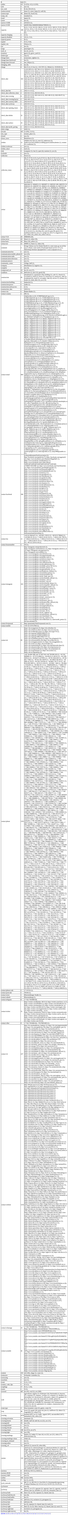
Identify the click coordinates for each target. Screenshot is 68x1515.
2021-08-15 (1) (39, 115)
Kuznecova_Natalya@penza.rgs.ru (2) (36, 315)
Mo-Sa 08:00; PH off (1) (55, 180)
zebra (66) (42, 1445)
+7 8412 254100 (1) (47, 933)
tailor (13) (28, 1404)
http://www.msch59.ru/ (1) (49, 1147)
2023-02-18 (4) (39, 85)
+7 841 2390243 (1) (52, 890)
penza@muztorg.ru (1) (32, 415)
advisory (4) (28, 1502)
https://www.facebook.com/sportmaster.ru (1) (39, 526)
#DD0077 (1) (29, 217)
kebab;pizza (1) (57, 1458)
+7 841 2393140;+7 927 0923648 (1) (44, 891)
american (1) (28, 1448)
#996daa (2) (39, 210)
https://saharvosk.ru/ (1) (41, 1242)
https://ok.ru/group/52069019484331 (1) (37, 633)
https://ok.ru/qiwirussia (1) (52, 647)
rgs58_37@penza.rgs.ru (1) (33, 431)
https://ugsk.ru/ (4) (47, 1252)
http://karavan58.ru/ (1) (45, 1110)
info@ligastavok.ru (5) (57, 379)
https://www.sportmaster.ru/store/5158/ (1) (38, 1309)
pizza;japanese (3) (45, 1461)
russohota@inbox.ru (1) (49, 432)
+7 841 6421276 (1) (39, 927)
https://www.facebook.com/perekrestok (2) (38, 516)
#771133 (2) (47, 202)
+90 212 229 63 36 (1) (34, 542)
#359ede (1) (39, 195)
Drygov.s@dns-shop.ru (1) (49, 310)
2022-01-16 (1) (61, 76)
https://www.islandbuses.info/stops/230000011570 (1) (41, 1281)
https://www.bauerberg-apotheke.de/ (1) (39, 1266)
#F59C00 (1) (37, 221)
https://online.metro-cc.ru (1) (33, 1212)
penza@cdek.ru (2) (50, 412)
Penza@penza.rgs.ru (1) (50, 317)
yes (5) (27, 136)
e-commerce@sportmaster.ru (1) (40, 355)
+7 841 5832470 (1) (42, 924)
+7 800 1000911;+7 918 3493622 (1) (44, 746)
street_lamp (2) (35, 11)
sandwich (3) (48, 1467)
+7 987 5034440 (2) (33, 972)
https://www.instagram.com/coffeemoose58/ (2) (39, 562)
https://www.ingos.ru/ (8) (32, 1280)
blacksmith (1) (54, 1394)
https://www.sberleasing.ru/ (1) (52, 1307)
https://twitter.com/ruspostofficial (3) (36, 1017)
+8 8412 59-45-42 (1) (43, 981)
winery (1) (28, 1406)
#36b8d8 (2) (47, 195)
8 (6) (29, 42)
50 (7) (46, 31)
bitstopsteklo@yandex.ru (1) (45, 343)
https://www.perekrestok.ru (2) (51, 1299)
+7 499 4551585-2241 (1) (38, 729)
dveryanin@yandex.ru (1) (45, 355)
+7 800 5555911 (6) (40, 831)
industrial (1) (29, 282)
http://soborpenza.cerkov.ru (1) (34, 1131)
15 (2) (59, 27)
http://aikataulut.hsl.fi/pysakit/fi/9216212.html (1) (40, 1098)
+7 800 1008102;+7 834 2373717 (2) (44, 784)
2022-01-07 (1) (50, 76)
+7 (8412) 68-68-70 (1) (49, 703)
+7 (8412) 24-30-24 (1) (49, 672)
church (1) (61, 275)
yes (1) (31, 51)
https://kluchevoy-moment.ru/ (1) (37, 1193)
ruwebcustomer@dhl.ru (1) (33, 434)
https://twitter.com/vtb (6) (35, 1021)
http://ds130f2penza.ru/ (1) (40, 1105)
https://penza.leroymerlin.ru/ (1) (49, 1223)
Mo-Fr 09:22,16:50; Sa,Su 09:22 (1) (46, 172)
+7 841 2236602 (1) (57, 877)
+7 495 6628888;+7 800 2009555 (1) (47, 719)
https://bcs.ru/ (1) (44, 1169)
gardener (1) (62, 1397)
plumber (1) (57, 1400)
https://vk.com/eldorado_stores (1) (35, 1043)
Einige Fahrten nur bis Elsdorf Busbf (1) (37, 246)
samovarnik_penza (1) (59, 619)
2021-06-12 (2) (49, 114)
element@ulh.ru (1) (47, 360)
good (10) (42, 272)
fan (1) (35, 151)
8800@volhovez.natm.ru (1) (49, 306)
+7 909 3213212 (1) (39, 950)
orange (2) (45, 233)
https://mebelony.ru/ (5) (32, 1204)
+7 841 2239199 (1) (42, 879)
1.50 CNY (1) (42, 67)
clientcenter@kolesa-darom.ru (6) (35, 346)
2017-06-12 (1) (39, 69)
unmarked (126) (29, 1416)
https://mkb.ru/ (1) (45, 1205)
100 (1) (40, 27)
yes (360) (38, 1391)
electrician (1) (38, 1397)
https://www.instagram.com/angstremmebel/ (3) (39, 555)
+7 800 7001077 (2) (40, 838)
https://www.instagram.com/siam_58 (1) (37, 611)
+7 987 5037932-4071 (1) (48, 972)
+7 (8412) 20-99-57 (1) (45, 670)
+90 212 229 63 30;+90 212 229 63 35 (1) (46, 982)
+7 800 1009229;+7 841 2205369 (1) (54, 786)
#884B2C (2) (63, 203)
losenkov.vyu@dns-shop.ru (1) (34, 394)
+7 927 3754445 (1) (59, 957)
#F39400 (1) (28, 221)
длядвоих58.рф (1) (40, 1325)
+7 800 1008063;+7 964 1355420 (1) (54, 776)
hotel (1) (35, 276)
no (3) (26, 20)
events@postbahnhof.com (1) (46, 361)
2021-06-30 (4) (59, 121)
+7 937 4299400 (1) (42, 960)
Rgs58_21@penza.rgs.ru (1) (33, 327)
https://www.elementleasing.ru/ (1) (53, 1276)
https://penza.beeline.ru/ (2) (53, 1217)
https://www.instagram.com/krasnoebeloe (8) (38, 574)
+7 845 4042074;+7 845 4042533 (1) (38, 940)
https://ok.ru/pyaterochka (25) (34, 647)
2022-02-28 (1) (39, 106)
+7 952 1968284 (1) (52, 962)
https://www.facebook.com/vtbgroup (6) (37, 530)
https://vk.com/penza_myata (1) (34, 1067)
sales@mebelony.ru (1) (54, 436)
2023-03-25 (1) (49, 124)
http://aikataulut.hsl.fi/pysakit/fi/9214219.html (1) (40, 1090)
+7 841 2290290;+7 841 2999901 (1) (54, 886)
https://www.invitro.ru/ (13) (49, 1280)
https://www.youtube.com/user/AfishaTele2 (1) (39, 1353)
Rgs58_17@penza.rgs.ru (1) (33, 324)
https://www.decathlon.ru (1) (33, 1271)
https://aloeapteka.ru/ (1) (46, 1164)
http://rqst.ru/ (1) (61, 1123)
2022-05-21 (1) (59, 106)
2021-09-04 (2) (49, 115)
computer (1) (29, 151)
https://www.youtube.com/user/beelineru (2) (38, 1362)
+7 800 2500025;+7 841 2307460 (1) (40, 805)
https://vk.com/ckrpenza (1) (33, 1034)
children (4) (28, 141)
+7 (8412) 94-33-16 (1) (49, 540)
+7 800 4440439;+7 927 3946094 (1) (54, 826)
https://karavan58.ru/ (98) (35, 1190)
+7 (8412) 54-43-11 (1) (55, 687)
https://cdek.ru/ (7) (30, 1178)
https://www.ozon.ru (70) (35, 1297)
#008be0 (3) (31, 189)
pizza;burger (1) (58, 1460)
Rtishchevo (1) (29, 138)
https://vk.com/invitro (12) (49, 1046)
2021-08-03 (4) (59, 123)
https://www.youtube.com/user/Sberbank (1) (38, 1360)
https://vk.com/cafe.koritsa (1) (34, 1032)
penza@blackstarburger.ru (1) (34, 412)
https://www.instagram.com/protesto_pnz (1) (38, 600)
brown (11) (31, 231)
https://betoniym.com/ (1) (32, 1173)
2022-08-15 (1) (39, 80)
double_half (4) (29, 1421)
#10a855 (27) (47, 191)
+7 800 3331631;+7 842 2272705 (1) (45, 817)
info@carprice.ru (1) (44, 374)
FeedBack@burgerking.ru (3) (34, 313)
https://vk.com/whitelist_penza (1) (51, 1082)
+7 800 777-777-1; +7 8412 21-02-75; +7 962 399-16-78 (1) (46, 863)
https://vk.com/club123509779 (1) (53, 1034)
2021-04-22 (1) (39, 95)
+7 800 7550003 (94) (44, 857)
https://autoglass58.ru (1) (35, 1166)
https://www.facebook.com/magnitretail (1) (38, 504)
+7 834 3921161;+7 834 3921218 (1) (51, 865)
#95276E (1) (39, 208)
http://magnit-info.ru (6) (47, 1112)
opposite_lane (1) (48, 1488)
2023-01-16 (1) (60, 81)
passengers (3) (29, 48)
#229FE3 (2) (47, 193)
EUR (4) (27, 1471)
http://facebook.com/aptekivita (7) (35, 457)
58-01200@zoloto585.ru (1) (49, 305)
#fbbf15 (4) (44, 227)
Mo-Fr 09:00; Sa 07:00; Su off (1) (35, 166)
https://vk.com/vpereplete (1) (53, 1081)
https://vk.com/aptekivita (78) (36, 1027)
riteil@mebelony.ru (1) (49, 431)
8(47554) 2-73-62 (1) (33, 986)
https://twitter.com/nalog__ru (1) (37, 1010)
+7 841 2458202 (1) (44, 895)
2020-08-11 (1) (39, 73)
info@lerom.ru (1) (43, 379)
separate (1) (39, 1493)
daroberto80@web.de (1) (32, 353)
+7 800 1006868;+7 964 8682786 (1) (44, 751)
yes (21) (52, 1434)
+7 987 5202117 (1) (33, 976)
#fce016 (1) (52, 227)
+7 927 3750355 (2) (46, 957)
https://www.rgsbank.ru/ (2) (48, 1304)
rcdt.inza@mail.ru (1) (46, 424)
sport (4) (41, 151)
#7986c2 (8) (55, 202)
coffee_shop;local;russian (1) (52, 1451)
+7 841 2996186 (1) (44, 907)
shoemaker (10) (49, 1402)
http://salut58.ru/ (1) (47, 1124)
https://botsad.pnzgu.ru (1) (33, 1176)
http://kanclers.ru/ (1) (31, 1110)
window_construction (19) (55, 1404)
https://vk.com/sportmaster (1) (34, 1077)
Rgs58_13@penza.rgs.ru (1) (51, 320)
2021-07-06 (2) (56, 74)
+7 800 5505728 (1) (57, 827)
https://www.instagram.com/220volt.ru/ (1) (38, 554)
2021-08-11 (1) (29, 99)
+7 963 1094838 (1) (33, 965)
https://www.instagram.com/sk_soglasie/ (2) (38, 612)
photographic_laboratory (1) (44, 1400)
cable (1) (27, 284)
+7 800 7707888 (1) (58, 857)
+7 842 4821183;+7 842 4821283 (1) (44, 938)
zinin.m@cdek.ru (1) (44, 451)
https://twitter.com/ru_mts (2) (57, 1014)
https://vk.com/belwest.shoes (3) (35, 1030)
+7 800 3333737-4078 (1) (41, 822)
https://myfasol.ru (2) (45, 1209)
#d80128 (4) (47, 224)
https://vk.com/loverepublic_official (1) (37, 1056)
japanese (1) (63, 1456)
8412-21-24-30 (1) (33, 988)
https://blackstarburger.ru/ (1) (36, 1174)
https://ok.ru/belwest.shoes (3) (34, 630)
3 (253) (27, 4)
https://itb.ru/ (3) (58, 1186)
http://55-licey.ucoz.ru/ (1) (48, 1085)
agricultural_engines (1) (32, 1394)
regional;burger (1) (34, 1463)
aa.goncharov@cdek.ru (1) (56, 339)
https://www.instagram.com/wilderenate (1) (38, 619)
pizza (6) (49, 1460)
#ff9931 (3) (35, 229)
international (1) (47, 1456)
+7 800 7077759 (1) (31, 857)
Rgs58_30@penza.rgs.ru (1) (51, 334)
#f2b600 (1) (45, 226)
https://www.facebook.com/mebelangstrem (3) (39, 507)
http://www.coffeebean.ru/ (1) (52, 1136)
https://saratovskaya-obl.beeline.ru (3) (36, 1245)
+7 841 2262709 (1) (52, 884)
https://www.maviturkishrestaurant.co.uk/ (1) (38, 1293)
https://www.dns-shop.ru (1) (52, 1271)
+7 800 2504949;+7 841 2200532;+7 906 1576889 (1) (49, 808)
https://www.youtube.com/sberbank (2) (39, 1352)
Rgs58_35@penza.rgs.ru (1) (33, 337)
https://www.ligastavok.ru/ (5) (34, 1287)
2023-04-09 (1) (29, 88)
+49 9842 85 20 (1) (31, 537)
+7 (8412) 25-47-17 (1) (38, 673)
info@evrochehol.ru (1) (45, 375)
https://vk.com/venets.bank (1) (34, 1081)
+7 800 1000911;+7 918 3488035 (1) (36, 745)
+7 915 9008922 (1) (39, 952)
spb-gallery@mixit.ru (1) (46, 441)
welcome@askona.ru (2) (45, 448)
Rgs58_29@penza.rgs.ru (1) (33, 334)
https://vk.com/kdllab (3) (32, 1049)
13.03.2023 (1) (29, 69)
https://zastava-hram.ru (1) (35, 1318)
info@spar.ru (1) (32, 386)
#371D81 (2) (56, 195)
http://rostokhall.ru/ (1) (32, 1123)
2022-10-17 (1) (59, 80)
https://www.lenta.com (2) (53, 1285)
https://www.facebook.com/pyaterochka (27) (38, 517)
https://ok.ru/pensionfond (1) (33, 645)
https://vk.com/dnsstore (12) (51, 1039)
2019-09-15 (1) (59, 71)
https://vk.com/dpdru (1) (32, 1041)
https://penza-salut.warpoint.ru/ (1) (35, 1216)
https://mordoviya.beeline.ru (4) (55, 1207)
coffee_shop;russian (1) (32, 1453)
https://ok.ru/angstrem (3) (32, 628)
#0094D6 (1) (39, 189)
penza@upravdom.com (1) (35, 417)
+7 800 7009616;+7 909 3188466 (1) (44, 848)
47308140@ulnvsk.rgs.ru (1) (52, 303)
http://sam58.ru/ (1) (60, 1124)
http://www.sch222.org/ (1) (49, 1154)
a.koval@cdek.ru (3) (49, 337)
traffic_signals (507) (44, 1414)
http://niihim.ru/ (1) (46, 1116)
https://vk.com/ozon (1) (32, 1065)
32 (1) (29, 31)
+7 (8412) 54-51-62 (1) (45, 689)
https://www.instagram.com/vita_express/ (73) (39, 618)
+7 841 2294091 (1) (31, 888)
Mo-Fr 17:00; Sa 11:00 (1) (50, 179)
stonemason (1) (59, 1402)
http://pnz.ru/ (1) (30, 1119)
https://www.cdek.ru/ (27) (35, 1268)
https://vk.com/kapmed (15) (55, 1048)
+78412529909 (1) (55, 979)
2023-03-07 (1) (29, 101)
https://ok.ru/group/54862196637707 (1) (37, 637)
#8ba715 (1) (31, 207)
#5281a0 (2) (47, 198)
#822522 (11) (45, 203)
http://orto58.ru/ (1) (59, 1116)
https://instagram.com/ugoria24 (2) (38, 550)
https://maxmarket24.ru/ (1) (33, 1202)
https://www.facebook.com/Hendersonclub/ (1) (41, 467)
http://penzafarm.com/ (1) (52, 1117)
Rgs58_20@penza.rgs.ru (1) (51, 325)
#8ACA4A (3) (55, 205)
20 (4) (40, 29)
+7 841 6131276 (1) (39, 926)
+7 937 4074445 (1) (44, 959)
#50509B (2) (39, 198)
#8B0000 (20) (29, 237)
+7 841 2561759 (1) (49, 898)
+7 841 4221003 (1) (42, 912)
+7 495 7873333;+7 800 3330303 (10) (39, 724)
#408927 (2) (39, 196)
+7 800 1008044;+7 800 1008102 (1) (51, 753)
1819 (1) (27, 289)
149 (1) (54, 27)
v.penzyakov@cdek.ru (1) (35, 446)
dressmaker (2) (29, 1397)
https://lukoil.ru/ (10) (31, 1200)
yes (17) (31, 270)
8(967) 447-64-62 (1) (47, 986)
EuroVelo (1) (44, 1482)
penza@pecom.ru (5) (45, 415)
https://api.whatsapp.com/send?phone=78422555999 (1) (42, 1329)
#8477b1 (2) (54, 203)
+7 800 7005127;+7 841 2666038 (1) (47, 843)
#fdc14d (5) (60, 227)
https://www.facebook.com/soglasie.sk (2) (38, 523)
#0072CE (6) (62, 186)
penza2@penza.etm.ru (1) (35, 410)
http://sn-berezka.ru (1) (50, 1129)
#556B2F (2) (56, 198)
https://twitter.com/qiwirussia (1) (37, 1014)
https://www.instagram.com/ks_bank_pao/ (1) (39, 576)
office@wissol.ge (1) (51, 403)
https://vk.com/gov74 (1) (32, 1046)
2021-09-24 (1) (29, 117)
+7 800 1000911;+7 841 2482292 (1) (44, 736)
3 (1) (30, 37)
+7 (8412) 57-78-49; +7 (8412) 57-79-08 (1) (44, 693)
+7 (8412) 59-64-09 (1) (32, 696)
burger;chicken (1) (37, 1449)
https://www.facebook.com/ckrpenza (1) (37, 483)
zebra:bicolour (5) (30, 1436)
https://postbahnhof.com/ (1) (53, 1235)
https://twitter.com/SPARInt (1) (34, 1003)
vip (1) (27, 55)
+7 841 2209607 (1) (52, 872)
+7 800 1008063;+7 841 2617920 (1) (54, 760)
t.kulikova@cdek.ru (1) (47, 444)
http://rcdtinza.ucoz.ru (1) (49, 1121)
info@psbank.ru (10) (31, 384)
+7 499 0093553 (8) (49, 727)
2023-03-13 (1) (29, 104)
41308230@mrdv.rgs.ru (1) (33, 301)
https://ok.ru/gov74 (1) (52, 631)
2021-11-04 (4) (39, 124)
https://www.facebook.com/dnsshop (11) (37, 486)
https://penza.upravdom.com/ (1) (35, 1228)
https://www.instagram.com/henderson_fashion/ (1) (40, 571)
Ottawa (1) (28, 44)
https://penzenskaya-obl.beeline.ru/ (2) (36, 1231)
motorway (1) (50, 276)
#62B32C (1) (57, 200)
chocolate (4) (39, 231)
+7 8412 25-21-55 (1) (33, 933)
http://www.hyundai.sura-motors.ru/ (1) (54, 1142)
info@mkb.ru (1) (32, 382)
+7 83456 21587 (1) (44, 871)
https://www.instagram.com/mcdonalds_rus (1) (39, 590)
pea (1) (46, 1410)
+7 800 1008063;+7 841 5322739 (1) (36, 767)
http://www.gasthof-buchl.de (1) (34, 1140)
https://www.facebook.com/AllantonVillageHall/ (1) (43, 459)
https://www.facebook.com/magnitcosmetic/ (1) (39, 502)
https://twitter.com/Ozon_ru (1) (57, 1002)
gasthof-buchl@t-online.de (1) (48, 363)
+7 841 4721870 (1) (39, 915)
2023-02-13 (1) (29, 93)
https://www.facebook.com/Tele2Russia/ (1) (38, 476)
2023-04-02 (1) (59, 86)
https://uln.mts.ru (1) (60, 1252)
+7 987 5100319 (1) (49, 974)
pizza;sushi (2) (56, 1461)
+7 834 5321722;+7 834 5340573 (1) (54, 869)
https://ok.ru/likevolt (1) (51, 640)
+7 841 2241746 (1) (39, 881)
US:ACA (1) (43, 1484)
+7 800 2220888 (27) (50, 801)
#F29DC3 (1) (57, 219)
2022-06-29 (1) (39, 108)
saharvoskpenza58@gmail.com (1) (35, 436)
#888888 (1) (28, 205)
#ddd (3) (54, 224)
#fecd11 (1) (28, 229)
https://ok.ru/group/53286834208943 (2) (37, 635)
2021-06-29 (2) (49, 121)
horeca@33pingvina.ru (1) (33, 367)
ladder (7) (35, 1434)
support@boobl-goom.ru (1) (53, 443)
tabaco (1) (62, 1410)
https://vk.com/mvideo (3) (33, 1063)
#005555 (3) (63, 184)
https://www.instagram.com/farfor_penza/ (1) (39, 567)
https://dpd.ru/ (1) (49, 1180)
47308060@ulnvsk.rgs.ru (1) (51, 301)
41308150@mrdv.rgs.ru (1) (33, 299)
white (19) (34, 239)
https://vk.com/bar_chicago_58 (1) (35, 1257)
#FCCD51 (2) (54, 221)
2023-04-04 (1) (59, 119)
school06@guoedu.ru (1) (47, 437)
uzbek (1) (37, 1468)
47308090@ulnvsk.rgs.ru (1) (33, 303)
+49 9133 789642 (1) (58, 535)
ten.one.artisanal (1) (31, 621)
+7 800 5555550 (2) (55, 829)
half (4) (37, 1421)
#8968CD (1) (37, 205)
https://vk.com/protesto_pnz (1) (37, 1068)
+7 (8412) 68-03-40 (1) (49, 698)
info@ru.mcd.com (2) (45, 384)
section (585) (29, 1478)
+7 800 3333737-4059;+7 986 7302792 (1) (43, 818)
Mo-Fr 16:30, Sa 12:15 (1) (39, 177)
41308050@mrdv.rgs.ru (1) (45, 296)
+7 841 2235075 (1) (46, 876)
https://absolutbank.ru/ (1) (48, 1162)
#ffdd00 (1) (43, 229)
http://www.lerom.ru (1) (32, 1145)
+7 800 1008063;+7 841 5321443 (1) (54, 765)
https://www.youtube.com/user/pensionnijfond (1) (40, 1367)
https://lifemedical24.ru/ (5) (35, 1197)
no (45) (27, 1391)
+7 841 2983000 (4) (33, 905)
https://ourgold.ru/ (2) (39, 1214)
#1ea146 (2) (30, 193)
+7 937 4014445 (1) (31, 959)
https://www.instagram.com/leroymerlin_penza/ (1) (40, 583)
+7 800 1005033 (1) (49, 748)
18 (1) (32, 29)
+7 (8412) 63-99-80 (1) (47, 696)
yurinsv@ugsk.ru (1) (31, 451)
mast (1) (27, 11)
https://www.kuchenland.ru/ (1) (34, 1285)
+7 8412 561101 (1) (33, 934)
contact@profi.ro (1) (31, 348)
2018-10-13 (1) (29, 71)
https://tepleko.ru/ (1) (54, 1250)
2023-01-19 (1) (29, 83)
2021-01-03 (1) (56, 73)
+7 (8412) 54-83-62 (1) (32, 539)
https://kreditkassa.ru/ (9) (32, 1195)
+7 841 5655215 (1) (59, 921)
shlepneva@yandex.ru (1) (49, 439)
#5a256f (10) (40, 200)
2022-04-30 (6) (49, 117)
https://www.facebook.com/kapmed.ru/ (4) (38, 493)
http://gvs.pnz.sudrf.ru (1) (32, 1109)
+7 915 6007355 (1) (52, 950)
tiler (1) (33, 1404)
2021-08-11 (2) (29, 124)
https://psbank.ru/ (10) (31, 1236)
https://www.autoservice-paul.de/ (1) (36, 1264)
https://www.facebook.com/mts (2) (35, 509)
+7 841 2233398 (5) (33, 876)
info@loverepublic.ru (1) (32, 380)
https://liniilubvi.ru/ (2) (52, 1197)
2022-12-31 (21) (30, 81)
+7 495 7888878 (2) (58, 724)
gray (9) (52, 231)
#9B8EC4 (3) (31, 212)
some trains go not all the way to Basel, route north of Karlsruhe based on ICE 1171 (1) (45, 247)
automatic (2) (29, 1418)
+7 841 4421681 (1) (39, 914)
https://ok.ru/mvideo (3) (45, 643)
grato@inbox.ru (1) (31, 365)
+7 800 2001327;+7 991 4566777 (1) (44, 793)
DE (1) (27, 294)
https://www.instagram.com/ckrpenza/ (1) (37, 561)
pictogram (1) (46, 1499)
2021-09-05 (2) (59, 115)
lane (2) (27, 1506)
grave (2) (27, 53)
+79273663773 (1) (30, 981)
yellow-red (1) (45, 234)
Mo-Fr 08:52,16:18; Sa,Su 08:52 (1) (54, 163)
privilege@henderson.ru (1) (33, 422)
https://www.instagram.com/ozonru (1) (37, 595)
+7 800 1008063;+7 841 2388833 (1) (45, 754)
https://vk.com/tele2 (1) (32, 1079)
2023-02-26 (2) (59, 85)
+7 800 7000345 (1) (52, 836)
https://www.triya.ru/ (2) (56, 1312)
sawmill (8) (30, 1402)
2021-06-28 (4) (39, 121)
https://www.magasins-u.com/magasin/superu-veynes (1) (42, 1290)
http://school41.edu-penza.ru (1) (34, 1128)
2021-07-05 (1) (46, 74)
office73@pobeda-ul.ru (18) (35, 403)
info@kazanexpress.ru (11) (43, 377)
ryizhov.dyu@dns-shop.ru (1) (51, 434)
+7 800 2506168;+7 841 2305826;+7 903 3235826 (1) (44, 811)
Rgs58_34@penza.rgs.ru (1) (51, 336)
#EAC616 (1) (55, 217)
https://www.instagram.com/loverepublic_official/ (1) (41, 585)
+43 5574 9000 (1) (38, 656)
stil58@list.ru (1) (60, 441)
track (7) (59, 1506)
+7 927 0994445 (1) (52, 953)
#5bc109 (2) (48, 200)
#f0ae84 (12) (37, 226)
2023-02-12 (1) (60, 83)
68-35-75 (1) (37, 984)
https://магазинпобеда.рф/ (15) (34, 1319)
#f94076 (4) (36, 227)
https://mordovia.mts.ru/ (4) (35, 1207)
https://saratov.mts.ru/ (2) (48, 1243)
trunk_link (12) (35, 280)
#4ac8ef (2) (30, 198)
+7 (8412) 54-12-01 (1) (51, 685)
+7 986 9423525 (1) (55, 969)
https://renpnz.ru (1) (57, 1238)
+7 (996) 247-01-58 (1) (38, 712)
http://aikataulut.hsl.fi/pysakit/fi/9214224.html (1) (40, 1093)
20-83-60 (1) (61, 983)
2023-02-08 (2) (39, 119)
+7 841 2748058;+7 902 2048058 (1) (44, 902)
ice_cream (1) (37, 1456)
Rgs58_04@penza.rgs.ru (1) (33, 318)
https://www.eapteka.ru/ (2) (33, 1274)
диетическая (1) (56, 1468)
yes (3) (27, 6)
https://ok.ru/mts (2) (31, 643)
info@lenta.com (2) (31, 379)
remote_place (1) (30, 134)
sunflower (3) (53, 1410)
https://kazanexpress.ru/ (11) (52, 1190)
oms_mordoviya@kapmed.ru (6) (35, 405)
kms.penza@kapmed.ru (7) (41, 391)
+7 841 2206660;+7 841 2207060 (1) (45, 871)
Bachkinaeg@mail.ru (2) (48, 308)
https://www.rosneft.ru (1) (51, 1306)
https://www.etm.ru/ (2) (32, 1278)
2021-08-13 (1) (33, 76)
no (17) (32, 1488)
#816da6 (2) (36, 203)
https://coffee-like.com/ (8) (35, 1180)
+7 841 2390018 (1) (39, 890)
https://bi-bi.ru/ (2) (47, 1173)
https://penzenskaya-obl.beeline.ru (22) (52, 1230)
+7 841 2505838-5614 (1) (48, 896)
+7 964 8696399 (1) (31, 967)
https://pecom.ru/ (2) (53, 1214)
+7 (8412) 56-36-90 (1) (38, 692)
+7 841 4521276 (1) (52, 914)
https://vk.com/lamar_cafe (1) (34, 1053)
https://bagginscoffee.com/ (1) (49, 1167)
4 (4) (33, 31)
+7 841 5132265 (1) (39, 917)
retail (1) (36, 278)
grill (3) (43, 1455)
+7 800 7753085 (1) (39, 862)
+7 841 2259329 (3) (39, 884)
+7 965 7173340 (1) (44, 967)
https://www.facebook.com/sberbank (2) (37, 521)
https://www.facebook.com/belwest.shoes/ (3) (39, 481)
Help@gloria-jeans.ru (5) (51, 313)
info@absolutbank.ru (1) (34, 372)
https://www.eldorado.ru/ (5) (33, 1276)
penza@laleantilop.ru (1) (56, 413)
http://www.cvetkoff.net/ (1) (33, 1138)
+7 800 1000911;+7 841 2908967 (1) (36, 739)
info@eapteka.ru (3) (57, 374)
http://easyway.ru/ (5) (31, 1107)
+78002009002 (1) (30, 979)
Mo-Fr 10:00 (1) (30, 175)
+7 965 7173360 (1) (57, 967)
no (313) (27, 1430)
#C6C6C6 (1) (38, 215)
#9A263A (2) (56, 210)
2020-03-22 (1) (29, 73)
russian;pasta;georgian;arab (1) (34, 1467)
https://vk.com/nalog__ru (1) (50, 1063)
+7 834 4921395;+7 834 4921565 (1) (45, 866)
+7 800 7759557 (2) (52, 862)
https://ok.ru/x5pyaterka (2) (33, 652)
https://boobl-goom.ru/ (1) (54, 1174)
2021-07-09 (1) (49, 123)
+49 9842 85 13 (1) (40, 665)
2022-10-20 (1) (59, 108)
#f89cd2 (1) (28, 227)
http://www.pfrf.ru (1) (34, 1152)
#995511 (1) (31, 210)
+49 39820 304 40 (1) (56, 660)
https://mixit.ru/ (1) (33, 1205)
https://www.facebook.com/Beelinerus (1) (37, 460)
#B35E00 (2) (38, 214)
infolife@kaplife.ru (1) (56, 386)
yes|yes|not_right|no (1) (32, 58)
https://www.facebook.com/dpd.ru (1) (36, 488)
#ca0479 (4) (39, 224)
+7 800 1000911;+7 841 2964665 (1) (44, 741)
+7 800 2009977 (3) (31, 800)
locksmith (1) (44, 1399)
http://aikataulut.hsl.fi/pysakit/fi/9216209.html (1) (40, 1097)
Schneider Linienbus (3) (32, 1375)
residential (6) (29, 278)
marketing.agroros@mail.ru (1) (34, 398)
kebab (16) (48, 1458)
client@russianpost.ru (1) (32, 344)
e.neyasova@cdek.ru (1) (32, 358)
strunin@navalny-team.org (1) (34, 443)
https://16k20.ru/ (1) (31, 1161)
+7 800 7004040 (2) (49, 839)
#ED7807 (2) (31, 219)
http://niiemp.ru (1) (33, 1116)
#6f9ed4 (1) (30, 202)
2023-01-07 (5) (40, 81)
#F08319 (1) (49, 219)
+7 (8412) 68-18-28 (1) (38, 699)
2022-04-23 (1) (39, 78)
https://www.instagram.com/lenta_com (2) (38, 581)
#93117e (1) (48, 207)
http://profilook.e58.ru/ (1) (59, 1119)
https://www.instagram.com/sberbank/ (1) (37, 609)
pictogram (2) (37, 1509)
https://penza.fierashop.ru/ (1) (34, 1221)
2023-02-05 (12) (40, 83)
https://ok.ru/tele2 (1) (49, 650)
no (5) (32, 1506)
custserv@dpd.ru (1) (48, 349)
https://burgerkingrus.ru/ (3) (50, 1176)
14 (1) (50, 27)
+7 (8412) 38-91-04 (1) (34, 682)
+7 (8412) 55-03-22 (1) (47, 539)
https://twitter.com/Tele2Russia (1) (55, 1003)
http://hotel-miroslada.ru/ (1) (50, 1109)
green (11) (59, 231)
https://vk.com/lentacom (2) (52, 1053)
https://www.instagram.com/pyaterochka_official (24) (41, 602)
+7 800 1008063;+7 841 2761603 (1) (36, 762)
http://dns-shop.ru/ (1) (34, 1104)
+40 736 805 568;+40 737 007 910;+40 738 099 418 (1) (42, 654)
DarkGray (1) (52, 229)
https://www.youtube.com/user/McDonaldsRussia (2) (41, 1357)
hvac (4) (27, 1399)
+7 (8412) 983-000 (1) (60, 707)
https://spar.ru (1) (47, 1249)
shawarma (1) (57, 1467)
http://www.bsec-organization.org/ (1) (51, 1135)
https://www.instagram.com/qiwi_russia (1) (38, 604)
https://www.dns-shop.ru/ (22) (34, 1273)
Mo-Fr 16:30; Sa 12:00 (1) (33, 179)
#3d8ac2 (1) (30, 196)
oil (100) (27, 1373)
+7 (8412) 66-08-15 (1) (34, 698)
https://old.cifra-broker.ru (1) (37, 1211)
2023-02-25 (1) (39, 127)
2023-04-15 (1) (49, 88)
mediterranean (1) (32, 1460)
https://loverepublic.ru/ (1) (51, 1198)
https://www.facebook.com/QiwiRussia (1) (38, 474)
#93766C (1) (56, 207)
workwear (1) (31, 144)
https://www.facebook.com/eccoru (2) (36, 490)
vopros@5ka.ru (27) (31, 448)
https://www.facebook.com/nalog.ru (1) (37, 512)
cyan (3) (46, 231)
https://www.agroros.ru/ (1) (33, 1262)
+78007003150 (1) (42, 979)
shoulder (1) (38, 1490)
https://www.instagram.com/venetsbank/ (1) (38, 616)
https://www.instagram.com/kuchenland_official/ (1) (41, 578)
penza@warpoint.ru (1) (51, 417)
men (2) (40, 141)
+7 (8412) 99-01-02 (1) (32, 708)
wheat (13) (37, 1412)
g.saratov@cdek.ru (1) (31, 363)
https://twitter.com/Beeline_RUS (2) (36, 1002)
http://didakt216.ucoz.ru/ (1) (44, 1102)
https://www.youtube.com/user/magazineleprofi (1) (40, 1365)
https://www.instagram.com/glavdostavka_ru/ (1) (40, 569)
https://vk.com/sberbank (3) (52, 1072)
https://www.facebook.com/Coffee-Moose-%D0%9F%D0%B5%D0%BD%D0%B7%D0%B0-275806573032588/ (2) (41, 464)
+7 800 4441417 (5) (31, 827)
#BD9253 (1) (57, 214)
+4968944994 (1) (51, 665)
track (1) (50, 1504)
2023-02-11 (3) (50, 83)
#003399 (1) (28, 184)
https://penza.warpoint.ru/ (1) (55, 1228)
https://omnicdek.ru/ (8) (53, 1211)
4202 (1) (27, 129)
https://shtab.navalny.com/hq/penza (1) (54, 1247)
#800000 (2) (28, 203)
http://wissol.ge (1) (33, 1135)
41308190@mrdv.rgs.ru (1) (50, 299)
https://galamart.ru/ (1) (41, 1185)
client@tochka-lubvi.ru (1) (49, 344)
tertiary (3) (63, 278)
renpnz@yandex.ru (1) (51, 425)
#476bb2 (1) (56, 196)
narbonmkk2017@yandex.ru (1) (34, 401)
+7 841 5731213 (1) (31, 922)
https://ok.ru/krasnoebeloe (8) (34, 640)
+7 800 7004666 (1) (46, 841)
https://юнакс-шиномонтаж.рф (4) (48, 1323)
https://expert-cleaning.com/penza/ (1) (55, 1181)
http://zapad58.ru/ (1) (43, 1159)
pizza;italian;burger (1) (32, 1461)
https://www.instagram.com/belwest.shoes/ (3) (39, 559)
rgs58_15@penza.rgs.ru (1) (33, 429)
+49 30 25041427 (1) (31, 535)
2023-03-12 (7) (29, 86)
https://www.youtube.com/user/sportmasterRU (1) (40, 1369)
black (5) (60, 229)
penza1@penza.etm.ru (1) (47, 408)
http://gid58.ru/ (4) (44, 1107)
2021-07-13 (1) (59, 114)
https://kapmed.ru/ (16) (45, 1188)
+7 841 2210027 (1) (39, 874)
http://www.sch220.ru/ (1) (33, 1154)
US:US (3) (58, 1484)
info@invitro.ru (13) (60, 375)
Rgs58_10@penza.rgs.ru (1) (51, 318)
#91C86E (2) (39, 207)
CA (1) (27, 1384)
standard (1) (28, 16)
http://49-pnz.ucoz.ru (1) (32, 1085)
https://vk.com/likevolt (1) (33, 1055)
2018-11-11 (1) (39, 71)
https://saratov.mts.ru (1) (32, 1243)
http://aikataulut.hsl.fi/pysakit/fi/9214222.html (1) (40, 1091)
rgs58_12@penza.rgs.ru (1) (52, 427)
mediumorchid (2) (30, 233)
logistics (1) (38, 265)
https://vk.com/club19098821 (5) (35, 1036)
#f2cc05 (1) (53, 226)
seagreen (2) (59, 233)
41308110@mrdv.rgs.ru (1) (33, 298)
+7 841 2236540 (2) (44, 877)
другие (3, 1513)
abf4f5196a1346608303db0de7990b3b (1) (38, 25)
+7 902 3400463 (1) (39, 943)
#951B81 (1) (31, 208)
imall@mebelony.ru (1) (34, 370)
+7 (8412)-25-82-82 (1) (49, 710)
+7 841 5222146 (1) (52, 917)
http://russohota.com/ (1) (32, 1124)
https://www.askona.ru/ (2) (50, 1262)
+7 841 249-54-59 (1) (57, 895)
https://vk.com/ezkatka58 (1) (55, 1043)
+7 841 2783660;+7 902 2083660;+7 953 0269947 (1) (43, 902)
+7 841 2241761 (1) (52, 883)
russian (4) (43, 1463)
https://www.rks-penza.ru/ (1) (34, 1306)
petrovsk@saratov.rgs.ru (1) (52, 418)
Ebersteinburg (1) (30, 997)
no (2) (26, 51)
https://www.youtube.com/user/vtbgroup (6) (38, 1371)
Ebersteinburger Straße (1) (33, 995)
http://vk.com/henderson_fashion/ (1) (36, 1025)
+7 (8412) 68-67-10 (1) (34, 540)
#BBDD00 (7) (47, 214)
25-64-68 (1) (28, 984)
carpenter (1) (31, 1395)
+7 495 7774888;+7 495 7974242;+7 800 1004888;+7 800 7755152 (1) (45, 721)
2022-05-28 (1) (59, 78)
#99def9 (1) (47, 210)
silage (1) (33, 1373)
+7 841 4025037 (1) (57, 910)
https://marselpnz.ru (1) (59, 1200)
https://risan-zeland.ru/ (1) (51, 1240)
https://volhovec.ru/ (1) (55, 1259)
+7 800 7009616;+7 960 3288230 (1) (44, 853)
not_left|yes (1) (29, 62)
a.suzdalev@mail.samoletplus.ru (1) (36, 339)
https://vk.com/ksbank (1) (32, 1051)
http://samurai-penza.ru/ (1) (33, 1126)
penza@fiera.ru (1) (41, 413)
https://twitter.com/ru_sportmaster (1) (36, 1016)
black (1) (27, 239)
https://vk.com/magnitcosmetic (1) (35, 1058)
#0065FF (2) (37, 186)
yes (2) (54, 151)
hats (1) (35, 141)
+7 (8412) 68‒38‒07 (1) (39, 705)
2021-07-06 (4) (39, 123)
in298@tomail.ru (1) (48, 370)
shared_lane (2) (29, 1490)
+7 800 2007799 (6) (46, 798)
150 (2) (64, 27)
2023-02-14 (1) (29, 85)
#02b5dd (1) (57, 189)
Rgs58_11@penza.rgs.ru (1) (33, 320)
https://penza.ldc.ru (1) (32, 1223)
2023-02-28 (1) (39, 93)
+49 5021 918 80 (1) (40, 661)
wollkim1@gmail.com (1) (33, 450)
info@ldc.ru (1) (57, 377)
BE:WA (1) (35, 1482)
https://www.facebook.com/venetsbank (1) (38, 528)
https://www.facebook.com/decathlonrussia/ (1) (39, 485)
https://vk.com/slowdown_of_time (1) (36, 1074)
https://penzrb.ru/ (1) (55, 1231)
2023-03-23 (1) (49, 86)
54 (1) (26, 544)
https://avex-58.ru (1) (49, 1166)
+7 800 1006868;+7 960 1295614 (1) (38, 750)
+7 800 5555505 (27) (42, 829)
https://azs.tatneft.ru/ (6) (32, 1167)
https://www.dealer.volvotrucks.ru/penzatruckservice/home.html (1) (45, 1269)
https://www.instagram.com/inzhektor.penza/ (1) (39, 573)
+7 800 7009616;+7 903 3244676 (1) (38, 846)
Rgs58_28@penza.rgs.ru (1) (51, 332)
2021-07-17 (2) (29, 115)
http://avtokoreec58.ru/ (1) (54, 1100)
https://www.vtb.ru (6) (31, 1314)
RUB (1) (39, 1471)
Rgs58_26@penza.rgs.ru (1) (51, 330)
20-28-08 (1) (52, 983)
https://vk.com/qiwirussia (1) (58, 1070)
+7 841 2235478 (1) (59, 876)
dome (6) (27, 13)
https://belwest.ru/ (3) (46, 1171)
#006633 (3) (45, 186)
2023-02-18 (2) (29, 97)
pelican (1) (28, 1445)
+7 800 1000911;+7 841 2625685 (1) (54, 738)
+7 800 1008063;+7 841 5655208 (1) (36, 772)
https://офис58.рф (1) (51, 1319)
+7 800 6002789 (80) (33, 833)
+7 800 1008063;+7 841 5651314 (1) (54, 770)
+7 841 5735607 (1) (57, 922)
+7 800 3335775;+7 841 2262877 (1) (47, 824)
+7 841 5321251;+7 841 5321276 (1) (44, 919)
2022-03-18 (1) (49, 106)
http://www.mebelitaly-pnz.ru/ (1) (50, 1145)
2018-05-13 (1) (49, 69)
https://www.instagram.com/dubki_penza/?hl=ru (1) (41, 566)
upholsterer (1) (41, 1404)
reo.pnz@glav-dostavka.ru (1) (34, 427)
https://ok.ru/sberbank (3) (52, 649)
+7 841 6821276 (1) (49, 931)
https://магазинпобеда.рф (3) (53, 1318)
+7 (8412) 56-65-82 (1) (53, 692)
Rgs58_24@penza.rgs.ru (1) (51, 329)
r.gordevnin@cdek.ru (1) (50, 422)
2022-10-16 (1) (49, 108)
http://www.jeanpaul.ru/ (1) (33, 1143)
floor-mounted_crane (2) (32, 1408)
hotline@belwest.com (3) (49, 367)
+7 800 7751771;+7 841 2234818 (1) (47, 858)
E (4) (26, 9)
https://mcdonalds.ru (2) (49, 1202)
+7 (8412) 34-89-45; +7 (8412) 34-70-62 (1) (38, 680)
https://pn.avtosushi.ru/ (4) (35, 1235)
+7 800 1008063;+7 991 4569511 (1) (54, 781)
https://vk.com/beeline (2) (32, 1029)
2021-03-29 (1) (39, 112)
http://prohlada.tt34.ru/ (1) (33, 1121)
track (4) (45, 1490)
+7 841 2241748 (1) (52, 881)
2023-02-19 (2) (49, 85)
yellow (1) (34, 241)
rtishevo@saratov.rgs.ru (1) (33, 432)
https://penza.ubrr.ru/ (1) (48, 1226)
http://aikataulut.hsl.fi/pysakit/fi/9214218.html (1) (42, 1088)
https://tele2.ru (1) (41, 1250)
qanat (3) (27, 18)
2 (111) (32, 131)
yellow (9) (37, 234)
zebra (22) (38, 1416)
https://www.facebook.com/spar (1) (35, 524)
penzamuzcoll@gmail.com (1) (34, 418)
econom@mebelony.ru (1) (33, 360)
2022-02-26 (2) (29, 78)
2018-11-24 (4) (49, 71)
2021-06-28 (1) (35, 74)
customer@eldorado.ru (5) (33, 349)
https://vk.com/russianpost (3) (34, 1072)
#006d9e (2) (54, 186)
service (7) (56, 278)
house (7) (42, 276)
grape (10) (34, 1410)
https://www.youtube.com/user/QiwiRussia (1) (39, 1358)
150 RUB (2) (59, 67)
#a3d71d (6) (49, 222)
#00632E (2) (28, 186)
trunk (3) (27, 280)
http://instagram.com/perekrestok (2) (36, 547)
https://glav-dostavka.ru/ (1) (57, 1185)
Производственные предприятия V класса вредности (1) (43, 249)
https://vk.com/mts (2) (54, 1062)
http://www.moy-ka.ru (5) (32, 1147)
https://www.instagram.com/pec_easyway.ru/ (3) (40, 597)
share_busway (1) (39, 1506)
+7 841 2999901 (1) (39, 908)
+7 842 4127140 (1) (42, 936)
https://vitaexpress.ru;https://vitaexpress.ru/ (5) (39, 1255)
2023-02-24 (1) (49, 119)
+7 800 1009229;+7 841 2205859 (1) (36, 788)
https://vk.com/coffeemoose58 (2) (35, 1037)
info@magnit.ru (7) (47, 380)
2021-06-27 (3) (29, 121)
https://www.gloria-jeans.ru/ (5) (49, 1278)
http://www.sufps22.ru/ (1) (33, 1155)
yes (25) (27, 254)
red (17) (52, 233)
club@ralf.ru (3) (51, 346)
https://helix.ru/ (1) (30, 1186)
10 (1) (26, 37)
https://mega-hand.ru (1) (47, 1204)
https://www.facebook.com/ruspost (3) (36, 519)
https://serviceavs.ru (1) (34, 1247)
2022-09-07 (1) (59, 95)
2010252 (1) (28, 23)
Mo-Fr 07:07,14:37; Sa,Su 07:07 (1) (42, 160)
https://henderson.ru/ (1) (44, 1186)
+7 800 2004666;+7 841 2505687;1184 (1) (41, 796)
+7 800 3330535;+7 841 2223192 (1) (47, 815)
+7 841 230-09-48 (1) (44, 888)
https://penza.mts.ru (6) (49, 1224)
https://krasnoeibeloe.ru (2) (56, 1193)
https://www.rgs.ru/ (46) (32, 1304)
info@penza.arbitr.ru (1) (59, 382)
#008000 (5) (54, 188)
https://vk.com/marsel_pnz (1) (54, 1060)
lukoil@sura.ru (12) (50, 394)
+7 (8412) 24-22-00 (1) (34, 672)
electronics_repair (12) (51, 1397)
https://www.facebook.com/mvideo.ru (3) (37, 511)
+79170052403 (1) (43, 1023)
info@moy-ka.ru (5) (44, 382)
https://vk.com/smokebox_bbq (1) (35, 1075)
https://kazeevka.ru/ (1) (32, 1192)
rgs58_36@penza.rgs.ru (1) (50, 429)
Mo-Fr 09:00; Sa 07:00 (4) (56, 165)
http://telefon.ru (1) (30, 1133)
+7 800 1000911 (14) (39, 732)
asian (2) (62, 1448)
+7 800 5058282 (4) (44, 827)
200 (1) (45, 29)
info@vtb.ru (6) (43, 386)
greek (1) (37, 1455)
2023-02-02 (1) (29, 109)
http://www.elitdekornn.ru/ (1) (52, 1138)
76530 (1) (28, 993)
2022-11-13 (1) (29, 90)
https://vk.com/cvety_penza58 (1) (56, 1037)
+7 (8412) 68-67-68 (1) (34, 703)
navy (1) (39, 233)
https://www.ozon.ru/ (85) (51, 1297)
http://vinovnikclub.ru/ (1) (45, 1133)
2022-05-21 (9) (49, 78)
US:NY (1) (50, 1484)
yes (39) (27, 1432)
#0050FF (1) (45, 184)
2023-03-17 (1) (39, 86)
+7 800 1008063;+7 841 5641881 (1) (44, 769)
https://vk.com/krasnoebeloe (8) (50, 1049)
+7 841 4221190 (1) (55, 912)
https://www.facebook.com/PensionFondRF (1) (39, 469)
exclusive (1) (38, 1499)
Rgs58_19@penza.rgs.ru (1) (33, 325)
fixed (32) (34, 13)
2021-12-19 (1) (39, 117)
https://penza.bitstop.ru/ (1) (33, 1219)
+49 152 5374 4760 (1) (32, 626)
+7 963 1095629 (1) (46, 965)
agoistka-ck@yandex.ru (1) (33, 341)
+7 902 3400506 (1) (52, 943)
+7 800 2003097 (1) (49, 795)
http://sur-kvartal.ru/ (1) (51, 1131)
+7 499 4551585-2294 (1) (55, 729)
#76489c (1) (39, 202)
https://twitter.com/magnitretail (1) (37, 1009)
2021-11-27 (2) (29, 106)
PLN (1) (33, 1471)
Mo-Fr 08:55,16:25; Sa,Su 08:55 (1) (36, 165)
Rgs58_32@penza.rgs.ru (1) (33, 336)
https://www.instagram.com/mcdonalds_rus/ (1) (39, 592)
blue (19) (27, 241)
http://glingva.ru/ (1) (57, 1107)
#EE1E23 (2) (40, 219)
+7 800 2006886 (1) (33, 798)
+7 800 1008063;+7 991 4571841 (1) (36, 782)
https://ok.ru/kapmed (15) (53, 638)
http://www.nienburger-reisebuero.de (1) (37, 1148)
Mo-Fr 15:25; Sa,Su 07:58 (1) (44, 175)
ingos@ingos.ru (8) (31, 387)
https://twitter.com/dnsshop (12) (34, 1005)
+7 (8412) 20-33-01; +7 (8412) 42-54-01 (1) (45, 666)
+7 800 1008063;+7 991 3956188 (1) (44, 779)
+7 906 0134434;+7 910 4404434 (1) (44, 946)
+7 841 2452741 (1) (31, 895)
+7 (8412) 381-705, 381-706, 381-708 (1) (42, 684)
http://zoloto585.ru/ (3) (58, 1159)
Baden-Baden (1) (30, 291)
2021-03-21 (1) (29, 112)
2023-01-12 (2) (50, 81)
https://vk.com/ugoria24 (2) (48, 1079)
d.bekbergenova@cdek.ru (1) (34, 351)
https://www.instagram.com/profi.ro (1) (37, 599)
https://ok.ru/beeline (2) (48, 628)
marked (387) (29, 1414)
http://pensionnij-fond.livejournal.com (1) (37, 623)
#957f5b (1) (48, 208)
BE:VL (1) (28, 1482)
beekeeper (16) (44, 1394)
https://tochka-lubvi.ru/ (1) (33, 1252)
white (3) (27, 1438)
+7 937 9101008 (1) (55, 960)
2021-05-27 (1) (29, 114)
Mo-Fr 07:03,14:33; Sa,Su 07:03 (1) (36, 158)
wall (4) (43, 11)
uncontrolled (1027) (58, 1414)
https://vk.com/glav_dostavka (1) (55, 1044)
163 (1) (27, 29)
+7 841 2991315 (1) (59, 905)
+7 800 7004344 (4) (33, 841)
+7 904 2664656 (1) (39, 945)
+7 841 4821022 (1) (52, 915)
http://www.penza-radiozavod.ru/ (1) (38, 1150)
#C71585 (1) (47, 215)
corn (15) (27, 1410)
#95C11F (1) (56, 208)
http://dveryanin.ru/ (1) (57, 1105)
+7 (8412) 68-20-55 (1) (53, 699)
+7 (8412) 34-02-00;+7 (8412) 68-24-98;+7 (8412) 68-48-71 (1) (47, 679)
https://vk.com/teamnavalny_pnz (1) (55, 1077)
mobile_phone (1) (54, 1399)
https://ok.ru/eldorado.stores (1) (34, 631)
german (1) (30, 1455)
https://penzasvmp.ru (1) (32, 1230)
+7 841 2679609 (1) (33, 900)
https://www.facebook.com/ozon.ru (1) (37, 514)
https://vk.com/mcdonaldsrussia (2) (35, 1062)
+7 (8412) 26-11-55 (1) (47, 677)
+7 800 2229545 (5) (49, 803)
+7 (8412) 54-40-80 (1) (40, 687)
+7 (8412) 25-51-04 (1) (53, 673)
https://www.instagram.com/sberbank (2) (37, 607)
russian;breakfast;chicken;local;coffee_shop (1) (41, 1465)
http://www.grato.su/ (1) (52, 1140)
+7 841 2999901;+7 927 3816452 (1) (38, 910)
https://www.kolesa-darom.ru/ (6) (35, 1283)
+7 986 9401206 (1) (42, 969)
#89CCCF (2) (46, 205)
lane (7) (27, 1488)
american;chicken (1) (52, 1448)
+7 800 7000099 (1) (39, 836)
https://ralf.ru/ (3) (30, 1238)
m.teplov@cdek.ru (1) (31, 396)
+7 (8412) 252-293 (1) (45, 675)
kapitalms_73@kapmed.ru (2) (34, 389)
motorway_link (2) (60, 276)
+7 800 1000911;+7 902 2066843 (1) (54, 743)
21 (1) (50, 29)
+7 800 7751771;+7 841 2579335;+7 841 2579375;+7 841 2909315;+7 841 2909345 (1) (46, 860)
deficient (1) (28, 272)
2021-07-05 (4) (29, 123)
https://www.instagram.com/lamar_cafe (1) (38, 580)
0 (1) (26, 27)
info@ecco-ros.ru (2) (31, 375)
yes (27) (33, 1430)
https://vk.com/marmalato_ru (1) (35, 1060)
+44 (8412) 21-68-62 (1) (52, 656)
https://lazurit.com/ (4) (48, 1195)
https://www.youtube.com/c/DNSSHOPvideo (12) (40, 1331)
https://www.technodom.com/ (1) (38, 1312)
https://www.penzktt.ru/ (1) (33, 1299)
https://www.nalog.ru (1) (40, 1295)
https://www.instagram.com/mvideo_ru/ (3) (38, 593)
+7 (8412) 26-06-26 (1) (32, 677)
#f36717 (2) (61, 226)
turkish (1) (30, 1468)
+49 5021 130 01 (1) (44, 535)
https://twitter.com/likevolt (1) (36, 1007)
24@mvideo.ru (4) (30, 296)
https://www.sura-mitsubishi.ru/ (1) (38, 1311)
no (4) (26, 65)
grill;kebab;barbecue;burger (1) (56, 1455)
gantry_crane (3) (45, 1408)
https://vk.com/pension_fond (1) (50, 1065)
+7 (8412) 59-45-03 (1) (58, 694)
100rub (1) (50, 67)
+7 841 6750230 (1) (52, 929)
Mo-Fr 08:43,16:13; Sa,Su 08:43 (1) (46, 161)
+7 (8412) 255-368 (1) (59, 675)
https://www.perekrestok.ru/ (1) (34, 1300)
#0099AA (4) (48, 189)
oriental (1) (42, 1460)
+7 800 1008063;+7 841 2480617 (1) (38, 757)
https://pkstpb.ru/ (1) (44, 1233)
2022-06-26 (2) (29, 80)
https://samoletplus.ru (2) (57, 1242)
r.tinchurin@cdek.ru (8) (32, 424)
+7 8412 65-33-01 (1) (46, 934)
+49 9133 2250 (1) (42, 663)
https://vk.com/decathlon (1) (33, 1039)
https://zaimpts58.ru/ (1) (48, 1316)
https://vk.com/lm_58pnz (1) (50, 1055)
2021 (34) (48, 73)
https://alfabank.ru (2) (31, 1164)
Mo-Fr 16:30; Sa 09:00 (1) (56, 177)
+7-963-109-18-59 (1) (60, 978)
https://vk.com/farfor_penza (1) (34, 1044)
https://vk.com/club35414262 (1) (56, 1036)
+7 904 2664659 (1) (52, 945)
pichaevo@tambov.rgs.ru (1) (33, 420)
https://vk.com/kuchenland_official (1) (53, 1051)
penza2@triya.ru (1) (50, 410)
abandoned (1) (29, 275)
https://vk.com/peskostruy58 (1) (37, 1259)
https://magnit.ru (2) (44, 1200)
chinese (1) (54, 1449)
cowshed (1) (28, 276)
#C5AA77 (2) (29, 215)
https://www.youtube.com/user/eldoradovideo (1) (40, 1364)
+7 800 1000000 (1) (42, 731)
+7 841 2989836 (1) (46, 905)
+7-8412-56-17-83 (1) (31, 978)
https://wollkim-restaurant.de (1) (35, 1261)
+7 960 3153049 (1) (39, 964)
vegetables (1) (29, 1412)
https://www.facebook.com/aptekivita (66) (38, 478)
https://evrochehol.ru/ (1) (35, 1181)
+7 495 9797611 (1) (52, 726)
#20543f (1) (39, 193)
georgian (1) (52, 1453)
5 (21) (42, 31)
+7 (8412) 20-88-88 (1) (55, 668)
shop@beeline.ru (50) (31, 441)
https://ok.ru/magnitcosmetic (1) (34, 642)
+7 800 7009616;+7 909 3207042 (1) (36, 852)
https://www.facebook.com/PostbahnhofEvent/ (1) (40, 471)
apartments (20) (39, 275)
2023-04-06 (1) (49, 109)
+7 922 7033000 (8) (31, 999)
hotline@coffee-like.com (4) (33, 368)
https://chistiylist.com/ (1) (45, 1178)
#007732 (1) (28, 188)
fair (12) (35, 272)
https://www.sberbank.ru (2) (33, 1307)
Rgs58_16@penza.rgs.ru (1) (51, 322)
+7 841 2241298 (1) (55, 879)
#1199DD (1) (57, 191)
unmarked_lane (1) (55, 1490)
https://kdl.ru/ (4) (45, 1192)
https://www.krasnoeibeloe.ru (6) (56, 1283)
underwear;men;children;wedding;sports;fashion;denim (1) (43, 142)
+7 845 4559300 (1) (57, 940)
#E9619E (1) (46, 217)
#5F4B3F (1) (31, 200)
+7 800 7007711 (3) (39, 845)
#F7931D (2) (46, 221)
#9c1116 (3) (40, 212)
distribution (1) (29, 265)
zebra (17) (58, 1434)
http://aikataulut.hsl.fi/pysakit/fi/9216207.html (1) (40, 1095)
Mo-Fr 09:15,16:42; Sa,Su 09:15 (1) (42, 170)
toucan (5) (35, 1445)
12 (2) (45, 27)
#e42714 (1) (61, 224)
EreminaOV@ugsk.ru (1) (52, 311)
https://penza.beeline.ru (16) (35, 1217)
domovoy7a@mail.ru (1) (48, 353)
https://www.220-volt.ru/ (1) (54, 1261)
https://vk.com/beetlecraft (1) (50, 1029)
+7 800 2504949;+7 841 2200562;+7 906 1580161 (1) (41, 810)
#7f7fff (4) (63, 202)
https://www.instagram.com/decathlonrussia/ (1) (39, 564)
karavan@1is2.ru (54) (50, 389)
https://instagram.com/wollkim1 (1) (36, 552)
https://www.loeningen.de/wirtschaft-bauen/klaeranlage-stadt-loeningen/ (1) (46, 1287)
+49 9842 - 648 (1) (54, 663)
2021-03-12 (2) (29, 95)
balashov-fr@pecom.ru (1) (50, 341)
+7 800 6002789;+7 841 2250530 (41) (53, 833)
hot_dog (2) (28, 1456)
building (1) (48, 275)
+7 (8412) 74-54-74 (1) (55, 705)
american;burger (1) (39, 1448)
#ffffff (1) (27, 244)
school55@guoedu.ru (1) (32, 439)
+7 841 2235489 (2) (31, 877)
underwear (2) (48, 141)
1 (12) (30, 27)
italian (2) (56, 1456)
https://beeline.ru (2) (56, 1169)
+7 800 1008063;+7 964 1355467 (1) (36, 777)
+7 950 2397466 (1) (39, 962)
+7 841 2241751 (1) (39, 883)
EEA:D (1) (31, 9)
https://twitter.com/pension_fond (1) (36, 1012)
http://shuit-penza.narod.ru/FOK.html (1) (38, 1128)
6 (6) (50, 31)
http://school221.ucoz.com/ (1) (51, 1126)
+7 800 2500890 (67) (58, 805)
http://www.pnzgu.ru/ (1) (49, 1152)
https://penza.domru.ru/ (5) (50, 1219)
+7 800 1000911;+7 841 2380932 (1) (38, 734)
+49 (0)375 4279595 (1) (39, 658)
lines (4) (40, 1434)
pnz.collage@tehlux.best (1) (51, 420)
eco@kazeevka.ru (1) (46, 358)
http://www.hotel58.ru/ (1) (33, 1142)
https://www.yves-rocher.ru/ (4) (49, 1314)
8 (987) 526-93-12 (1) (48, 984)
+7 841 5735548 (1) (44, 922)
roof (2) (32, 1391)
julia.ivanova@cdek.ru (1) (45, 387)
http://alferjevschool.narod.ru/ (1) (35, 1100)
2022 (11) (42, 76)
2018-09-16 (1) (59, 69)
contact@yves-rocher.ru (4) (46, 348)
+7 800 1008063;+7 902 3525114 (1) (44, 774)
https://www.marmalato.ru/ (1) (34, 1292)
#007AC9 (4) (37, 188)
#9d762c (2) (56, 212)
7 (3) (59, 31)
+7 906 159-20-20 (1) (50, 948)
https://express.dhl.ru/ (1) (32, 1183)
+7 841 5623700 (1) (46, 921)
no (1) (26, 60)
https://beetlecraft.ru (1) (32, 1171)
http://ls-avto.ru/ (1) (33, 1112)
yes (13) (43, 280)
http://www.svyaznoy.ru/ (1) (50, 1155)
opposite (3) (39, 1488)
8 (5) (63, 31)
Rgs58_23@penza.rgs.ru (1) (33, 329)
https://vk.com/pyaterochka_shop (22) (36, 1070)
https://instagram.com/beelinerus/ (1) (36, 548)
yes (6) (31, 1480)
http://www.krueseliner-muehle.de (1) (53, 1143)
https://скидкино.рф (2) (50, 1321)
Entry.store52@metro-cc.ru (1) (34, 311)
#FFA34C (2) (31, 222)
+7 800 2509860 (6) (31, 814)
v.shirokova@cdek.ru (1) (51, 446)
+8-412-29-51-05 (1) (57, 981)
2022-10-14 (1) (49, 80)
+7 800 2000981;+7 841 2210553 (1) (44, 789)
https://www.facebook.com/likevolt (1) (37, 500)
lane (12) (27, 1493)
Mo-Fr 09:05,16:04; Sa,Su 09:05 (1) (38, 168)
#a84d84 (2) (57, 222)
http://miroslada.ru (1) (47, 1114)
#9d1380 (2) (48, 212)
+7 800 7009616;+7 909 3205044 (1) (54, 850)
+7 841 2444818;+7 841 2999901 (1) (54, 893)
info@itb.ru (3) (29, 377)
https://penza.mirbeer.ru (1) (33, 1224)
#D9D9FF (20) (56, 215)
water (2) (40, 1373)
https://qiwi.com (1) (45, 1236)
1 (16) (30, 1387)
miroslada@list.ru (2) (33, 399)
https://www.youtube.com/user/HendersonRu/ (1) (40, 1355)
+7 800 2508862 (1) (60, 812)
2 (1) (26, 35)
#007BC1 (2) (46, 188)
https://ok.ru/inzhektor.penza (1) (34, 638)
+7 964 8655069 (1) (59, 965)
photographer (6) (30, 1400)
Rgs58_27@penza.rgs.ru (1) (33, 332)
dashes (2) (28, 1434)
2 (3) (35, 29)
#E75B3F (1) (38, 217)
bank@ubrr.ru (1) (30, 343)
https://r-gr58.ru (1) (58, 1236)
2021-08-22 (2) (49, 95)
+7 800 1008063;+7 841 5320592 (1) (44, 764)
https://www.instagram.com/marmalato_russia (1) (40, 588)
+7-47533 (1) (29, 990)
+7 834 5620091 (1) (31, 871)
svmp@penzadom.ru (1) (32, 444)
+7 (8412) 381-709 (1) (59, 537)
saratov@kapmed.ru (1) (32, 437)
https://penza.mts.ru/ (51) (32, 1226)
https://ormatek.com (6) (50, 1212)
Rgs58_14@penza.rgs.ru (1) (33, 322)
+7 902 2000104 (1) (52, 941)
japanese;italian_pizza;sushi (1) (34, 1458)
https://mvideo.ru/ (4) (31, 1209)
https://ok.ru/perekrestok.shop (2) (53, 645)
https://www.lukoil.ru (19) (57, 1288)
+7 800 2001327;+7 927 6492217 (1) (38, 791)
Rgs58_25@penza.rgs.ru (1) (33, 330)
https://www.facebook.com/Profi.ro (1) (37, 473)
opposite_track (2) (60, 1488)
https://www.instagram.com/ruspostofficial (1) (39, 605)
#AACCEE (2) (29, 214)
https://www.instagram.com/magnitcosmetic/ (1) (40, 586)
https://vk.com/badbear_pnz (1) (56, 1027)
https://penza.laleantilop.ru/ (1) (53, 1221)
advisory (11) (29, 1499)
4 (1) (31, 4)
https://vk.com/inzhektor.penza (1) (35, 1048)
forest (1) (27, 156)
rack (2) (27, 149)
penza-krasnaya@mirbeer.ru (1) (46, 406)
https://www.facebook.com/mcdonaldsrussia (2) (39, 505)
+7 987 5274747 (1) (46, 976)
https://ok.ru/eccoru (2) (51, 630)
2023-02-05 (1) (29, 119)
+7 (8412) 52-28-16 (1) (36, 685)
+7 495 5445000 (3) (39, 715)
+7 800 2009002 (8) (59, 798)
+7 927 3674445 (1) (33, 957)
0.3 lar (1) (34, 67)
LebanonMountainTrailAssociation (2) (36, 455)
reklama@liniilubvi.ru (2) (35, 425)
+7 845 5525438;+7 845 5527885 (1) (45, 940)
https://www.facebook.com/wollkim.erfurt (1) (39, 531)
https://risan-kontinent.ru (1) (33, 1240)
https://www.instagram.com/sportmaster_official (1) (41, 614)
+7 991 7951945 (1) (59, 976)
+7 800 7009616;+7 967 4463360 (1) (54, 855)
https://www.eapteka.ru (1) (52, 1273)
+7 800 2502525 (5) (44, 807)
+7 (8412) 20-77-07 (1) (40, 668)
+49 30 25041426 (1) (54, 658)
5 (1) (26, 1389)
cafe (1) (55, 275)
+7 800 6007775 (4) (42, 834)
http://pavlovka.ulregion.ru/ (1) (34, 1117)
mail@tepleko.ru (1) (45, 396)
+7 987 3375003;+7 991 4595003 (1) (44, 971)
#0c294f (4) (30, 191)
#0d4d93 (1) (39, 191)
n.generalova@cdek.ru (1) (49, 399)
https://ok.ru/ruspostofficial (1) (34, 649)
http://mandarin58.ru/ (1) (32, 1114)
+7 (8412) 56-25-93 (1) (49, 691)
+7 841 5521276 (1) (33, 921)
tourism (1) (47, 151)
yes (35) (27, 1423)
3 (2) (62, 29)
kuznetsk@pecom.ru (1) (58, 393)
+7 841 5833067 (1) (55, 924)
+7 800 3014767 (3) (44, 814)
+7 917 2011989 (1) (52, 952)
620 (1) (55, 31)
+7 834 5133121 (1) (52, 867)
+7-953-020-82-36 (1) (46, 978)
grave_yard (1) (35, 53)
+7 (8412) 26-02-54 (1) (44, 537)
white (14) (30, 234)
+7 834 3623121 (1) (33, 865)
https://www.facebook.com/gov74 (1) (36, 492)
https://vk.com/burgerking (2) (54, 1030)
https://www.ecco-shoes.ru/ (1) (51, 1274)
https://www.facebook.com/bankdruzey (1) (38, 479)
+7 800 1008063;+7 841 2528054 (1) (44, 758)
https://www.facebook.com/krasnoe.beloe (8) (38, 495)
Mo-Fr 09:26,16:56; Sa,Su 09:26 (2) (54, 173)
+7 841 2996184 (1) (31, 907)
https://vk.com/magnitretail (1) (56, 1058)
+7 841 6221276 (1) (52, 926)
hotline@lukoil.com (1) (50, 368)
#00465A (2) (37, 184)
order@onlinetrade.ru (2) (53, 405)
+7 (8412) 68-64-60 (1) (45, 701)
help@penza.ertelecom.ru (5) (46, 365)
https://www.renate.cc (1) (48, 1302)
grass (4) (41, 1410)
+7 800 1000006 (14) (55, 731)
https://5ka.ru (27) (33, 1162)
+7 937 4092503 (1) (57, 959)
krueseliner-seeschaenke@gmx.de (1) (38, 393)
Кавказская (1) (45, 1468)
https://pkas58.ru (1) (31, 1233)
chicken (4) (47, 1449)
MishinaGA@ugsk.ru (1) (35, 317)
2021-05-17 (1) (59, 112)
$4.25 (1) (27, 67)
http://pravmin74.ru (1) (42, 1119)
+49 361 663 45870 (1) (41, 660)
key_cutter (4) (34, 1399)
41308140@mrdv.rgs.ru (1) (50, 298)
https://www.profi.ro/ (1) (32, 1302)
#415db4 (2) (47, 196)
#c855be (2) (30, 224)
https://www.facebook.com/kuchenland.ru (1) (39, 497)
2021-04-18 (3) (49, 112)
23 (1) (54, 29)
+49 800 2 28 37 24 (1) (55, 661)
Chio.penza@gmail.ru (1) (32, 310)
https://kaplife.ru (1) (31, 1188)
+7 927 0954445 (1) (39, 953)
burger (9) (28, 1449)
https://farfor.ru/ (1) (47, 1183)
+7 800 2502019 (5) (31, 807)
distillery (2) (63, 1395)
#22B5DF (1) (56, 193)
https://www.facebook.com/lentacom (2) (37, 498)
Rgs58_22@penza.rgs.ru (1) (51, 327)
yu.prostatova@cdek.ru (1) (49, 450)
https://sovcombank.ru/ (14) (33, 1249)
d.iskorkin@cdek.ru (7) (50, 351)
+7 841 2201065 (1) (57, 871)
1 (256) (27, 131)
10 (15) (35, 27)
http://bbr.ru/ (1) (29, 1102)
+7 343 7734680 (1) (33, 713)
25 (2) (59, 29)
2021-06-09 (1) (39, 114)
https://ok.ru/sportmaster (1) (33, 650)
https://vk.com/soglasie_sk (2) (55, 1075)
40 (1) (37, 31)
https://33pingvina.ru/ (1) (45, 1161)
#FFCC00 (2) (40, 222)
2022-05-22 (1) (29, 108)
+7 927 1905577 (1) (39, 955)
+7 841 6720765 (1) (39, 929)
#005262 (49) (54, 184)
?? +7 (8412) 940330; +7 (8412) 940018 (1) (53, 988)
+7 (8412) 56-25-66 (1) (34, 691)
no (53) (33, 1493)
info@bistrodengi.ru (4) (50, 372)
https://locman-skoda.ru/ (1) (33, 1198)
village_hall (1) (29, 263)
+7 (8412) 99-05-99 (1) (47, 708)
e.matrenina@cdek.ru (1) (52, 356)
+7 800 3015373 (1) (57, 814)
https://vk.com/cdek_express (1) (54, 1032)
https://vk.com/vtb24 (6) (32, 1082)
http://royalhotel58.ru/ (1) (47, 1123)
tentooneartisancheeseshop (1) (34, 533)
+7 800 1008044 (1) (33, 753)
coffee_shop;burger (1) (35, 1451)
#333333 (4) (31, 195)
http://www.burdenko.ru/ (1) (33, 1136)
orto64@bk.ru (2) (30, 406)
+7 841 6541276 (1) (52, 927)
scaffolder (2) (39, 1402)
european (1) (44, 1453)
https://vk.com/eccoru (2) (48, 1041)
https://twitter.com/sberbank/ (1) (37, 1019)
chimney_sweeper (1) (42, 1395)
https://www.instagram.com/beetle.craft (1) (38, 557)
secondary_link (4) (46, 278)
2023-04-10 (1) (39, 88)
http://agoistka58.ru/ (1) (32, 1086)
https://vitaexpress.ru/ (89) (33, 1254)
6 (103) (36, 4)
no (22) (42, 1421)
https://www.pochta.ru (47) (53, 1300)
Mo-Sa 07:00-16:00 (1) (40, 180)
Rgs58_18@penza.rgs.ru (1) (51, 324)
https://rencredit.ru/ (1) (43, 1238)
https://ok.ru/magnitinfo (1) (53, 642)
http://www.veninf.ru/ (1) (32, 1157)
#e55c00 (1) (28, 226)
